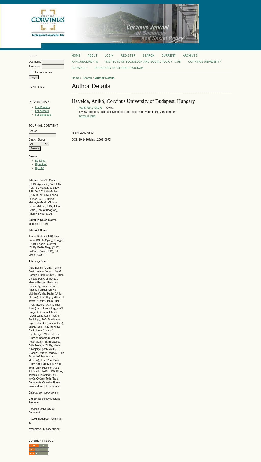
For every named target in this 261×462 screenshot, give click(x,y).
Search (148, 55)
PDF (92, 116)
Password (35, 66)
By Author (41, 164)
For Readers (42, 107)
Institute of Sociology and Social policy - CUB (143, 61)
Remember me (43, 72)
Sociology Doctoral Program (119, 68)
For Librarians (43, 114)
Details (84, 116)
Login (109, 55)
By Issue (40, 160)
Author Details (104, 77)
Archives (190, 55)
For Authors (42, 111)
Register (128, 55)
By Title (39, 168)
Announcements (85, 61)
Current (169, 55)
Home (76, 55)
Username (35, 61)
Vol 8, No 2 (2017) (90, 107)
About (92, 55)
